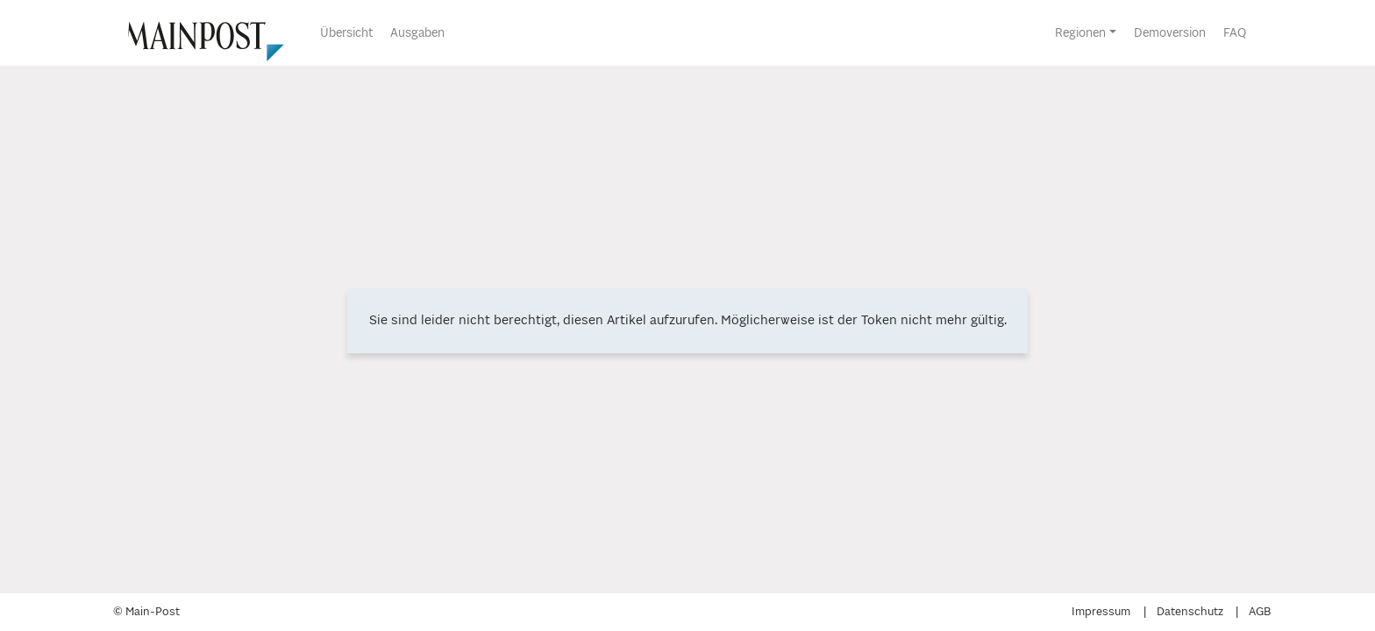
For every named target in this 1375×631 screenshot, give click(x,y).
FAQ (1234, 33)
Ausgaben (417, 33)
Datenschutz (1190, 612)
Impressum (1101, 612)
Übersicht (346, 33)
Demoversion (1170, 33)
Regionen (1080, 33)
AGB (1260, 612)
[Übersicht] (196, 33)
